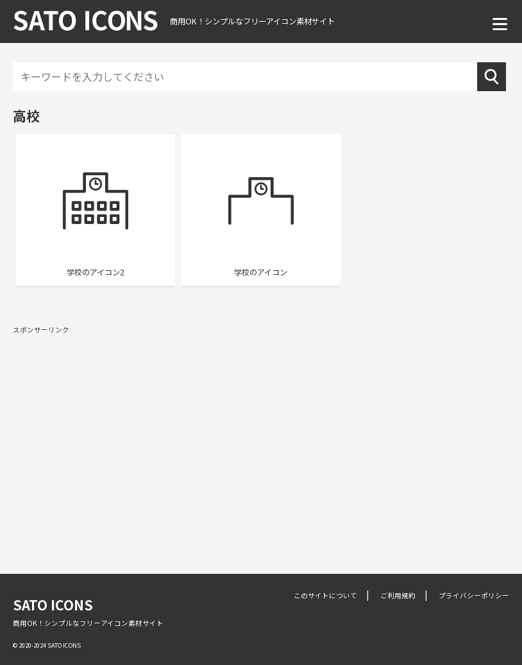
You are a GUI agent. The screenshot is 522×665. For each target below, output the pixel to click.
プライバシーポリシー (474, 595)
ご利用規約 (398, 595)
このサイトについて (325, 595)
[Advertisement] (261, 432)
